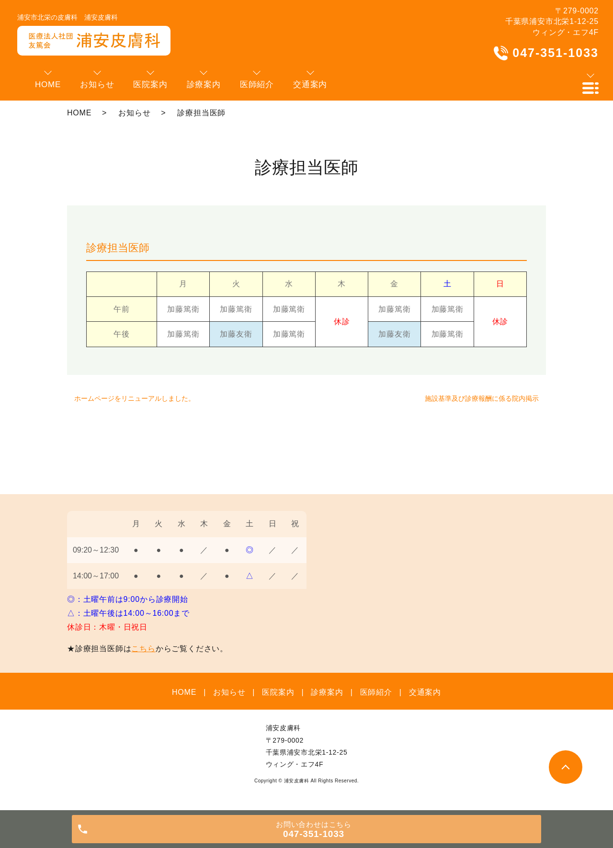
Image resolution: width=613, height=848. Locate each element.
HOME (79, 113)
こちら (143, 648)
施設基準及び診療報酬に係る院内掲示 (482, 398)
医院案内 (278, 692)
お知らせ (134, 113)
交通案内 (425, 692)
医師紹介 (376, 692)
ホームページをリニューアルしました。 (134, 398)
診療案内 (327, 692)
